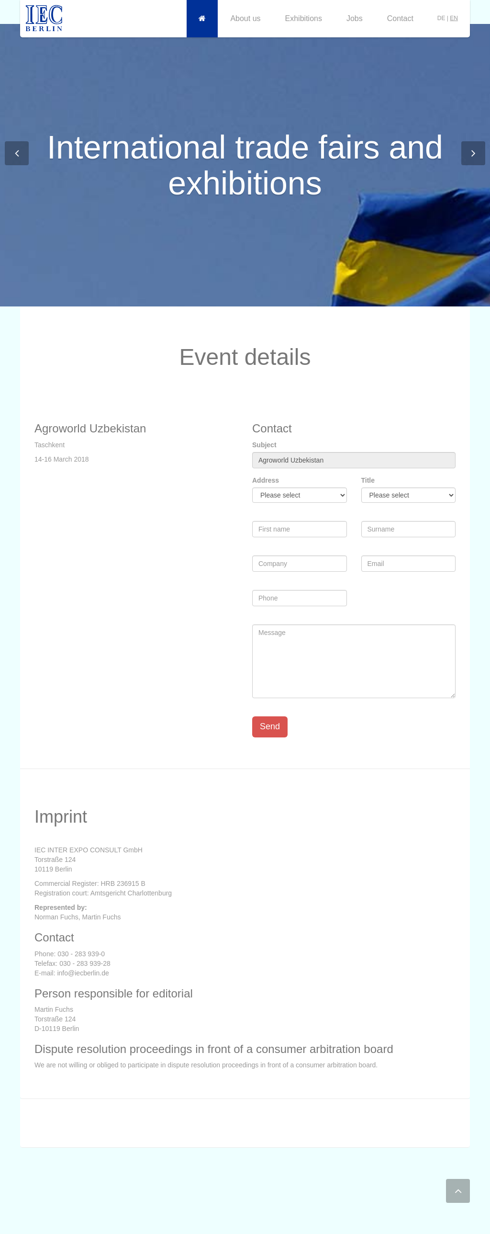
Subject (264, 445)
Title (368, 480)
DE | (447, 18)
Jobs (354, 18)
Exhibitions (303, 18)
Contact (400, 18)
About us (245, 18)
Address (265, 480)
